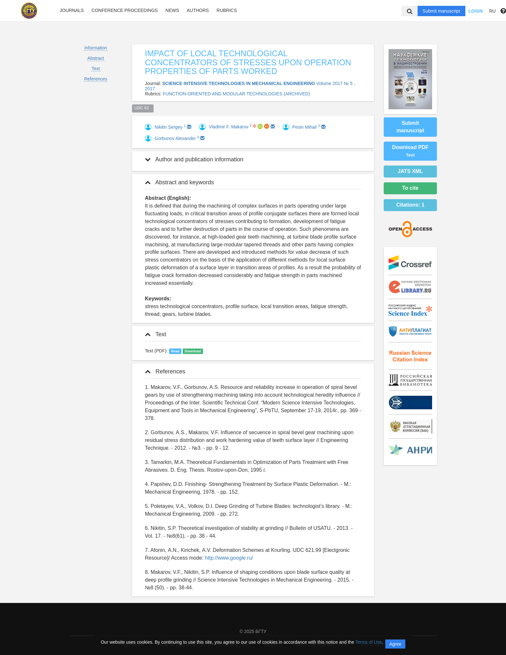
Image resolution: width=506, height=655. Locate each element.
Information (95, 47)
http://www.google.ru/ (229, 558)
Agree (395, 644)
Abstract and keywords (179, 182)
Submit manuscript (441, 11)
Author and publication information (194, 159)
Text (96, 68)
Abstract (95, 58)
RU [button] (492, 11)
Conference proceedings (125, 10)
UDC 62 (143, 108)
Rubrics (227, 10)
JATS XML (410, 171)
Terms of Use (368, 642)
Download (193, 351)
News (172, 10)
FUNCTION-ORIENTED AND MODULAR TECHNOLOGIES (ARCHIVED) (236, 93)
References (95, 78)
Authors (198, 10)
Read (175, 351)
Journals (72, 10)
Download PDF (410, 151)
